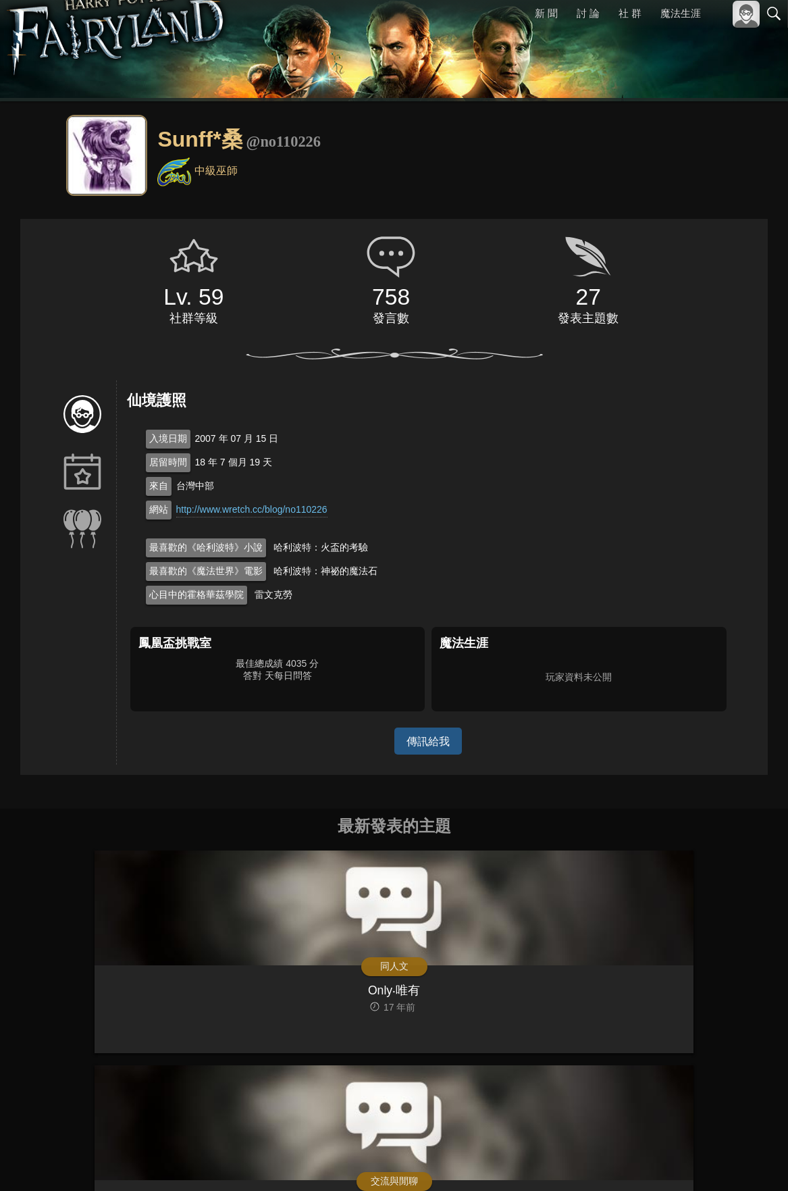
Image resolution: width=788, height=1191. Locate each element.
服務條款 (655, 1158)
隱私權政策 (704, 1158)
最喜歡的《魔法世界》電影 (206, 570)
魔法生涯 (680, 13)
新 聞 (546, 13)
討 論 (588, 13)
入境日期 (168, 438)
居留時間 (168, 462)
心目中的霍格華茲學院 (196, 594)
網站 (158, 509)
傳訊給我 (428, 740)
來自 (158, 485)
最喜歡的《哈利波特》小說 (206, 547)
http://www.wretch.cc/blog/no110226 (251, 509)
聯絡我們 (752, 1158)
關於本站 (611, 1158)
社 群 (630, 13)
